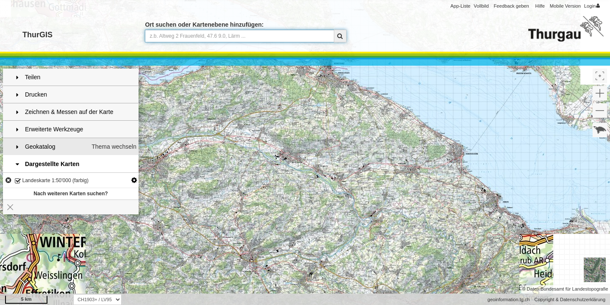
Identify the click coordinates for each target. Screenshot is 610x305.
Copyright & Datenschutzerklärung (569, 299)
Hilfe (540, 5)
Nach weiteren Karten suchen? (70, 194)
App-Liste (460, 5)
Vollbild (481, 5)
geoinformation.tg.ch (509, 299)
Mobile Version (565, 5)
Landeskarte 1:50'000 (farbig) (52, 181)
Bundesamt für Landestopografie (574, 288)
